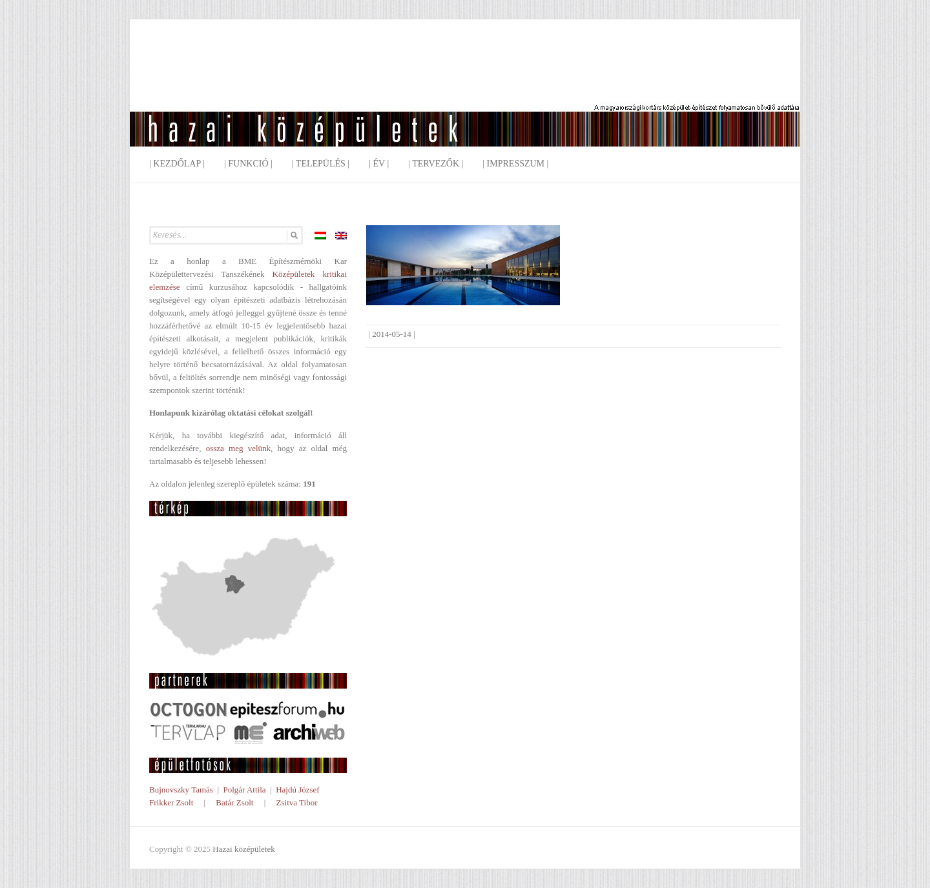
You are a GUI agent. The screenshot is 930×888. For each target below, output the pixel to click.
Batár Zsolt (234, 802)
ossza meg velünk (238, 448)
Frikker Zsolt (171, 802)
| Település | (320, 163)
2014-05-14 (391, 334)
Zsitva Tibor (297, 802)
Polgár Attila (244, 789)
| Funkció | (248, 163)
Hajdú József (298, 789)
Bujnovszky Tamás (181, 789)
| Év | (379, 163)
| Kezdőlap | (177, 163)
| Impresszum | (515, 163)
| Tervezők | (435, 163)
